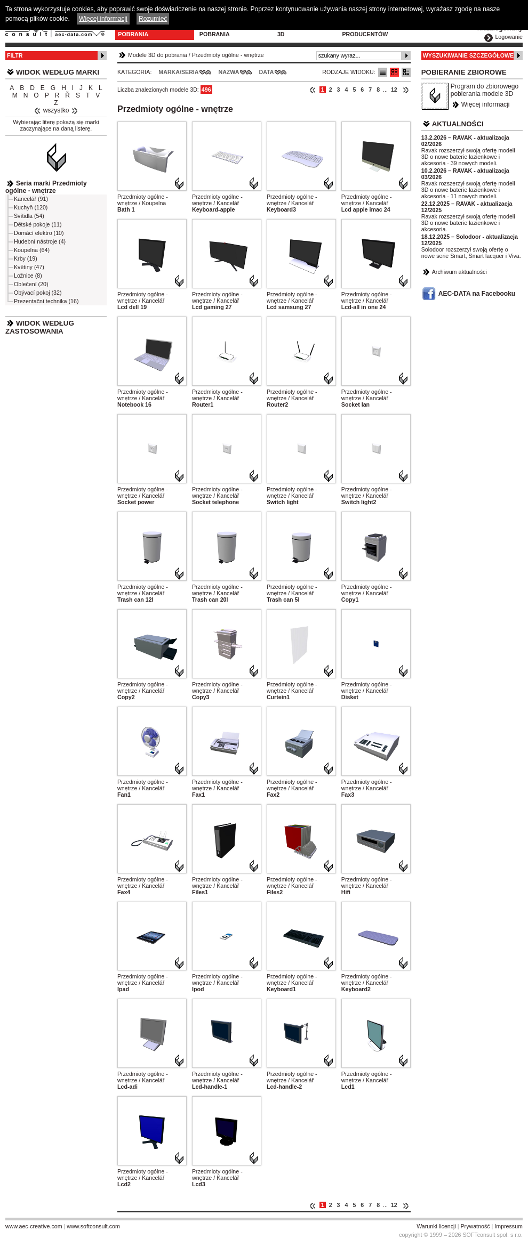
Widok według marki (57, 72)
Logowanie (509, 37)
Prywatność (475, 1226)
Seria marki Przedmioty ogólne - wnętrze (46, 187)
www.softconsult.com (93, 1226)
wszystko (56, 110)
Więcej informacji (485, 104)
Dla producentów (365, 31)
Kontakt (421, 28)
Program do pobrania (219, 31)
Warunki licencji (436, 1226)
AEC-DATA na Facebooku (476, 293)
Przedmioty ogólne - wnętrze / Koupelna (142, 199)
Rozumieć (153, 18)
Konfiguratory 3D (302, 31)
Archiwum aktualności (459, 272)
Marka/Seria (178, 72)
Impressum (508, 1226)
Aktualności (458, 124)
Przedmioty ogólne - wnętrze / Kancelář (217, 199)
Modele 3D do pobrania (139, 31)
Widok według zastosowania (39, 327)
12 (394, 89)
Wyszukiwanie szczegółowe (468, 55)
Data (266, 72)
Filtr (14, 55)
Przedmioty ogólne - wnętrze (228, 55)
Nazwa (228, 72)
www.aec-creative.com (33, 1226)
